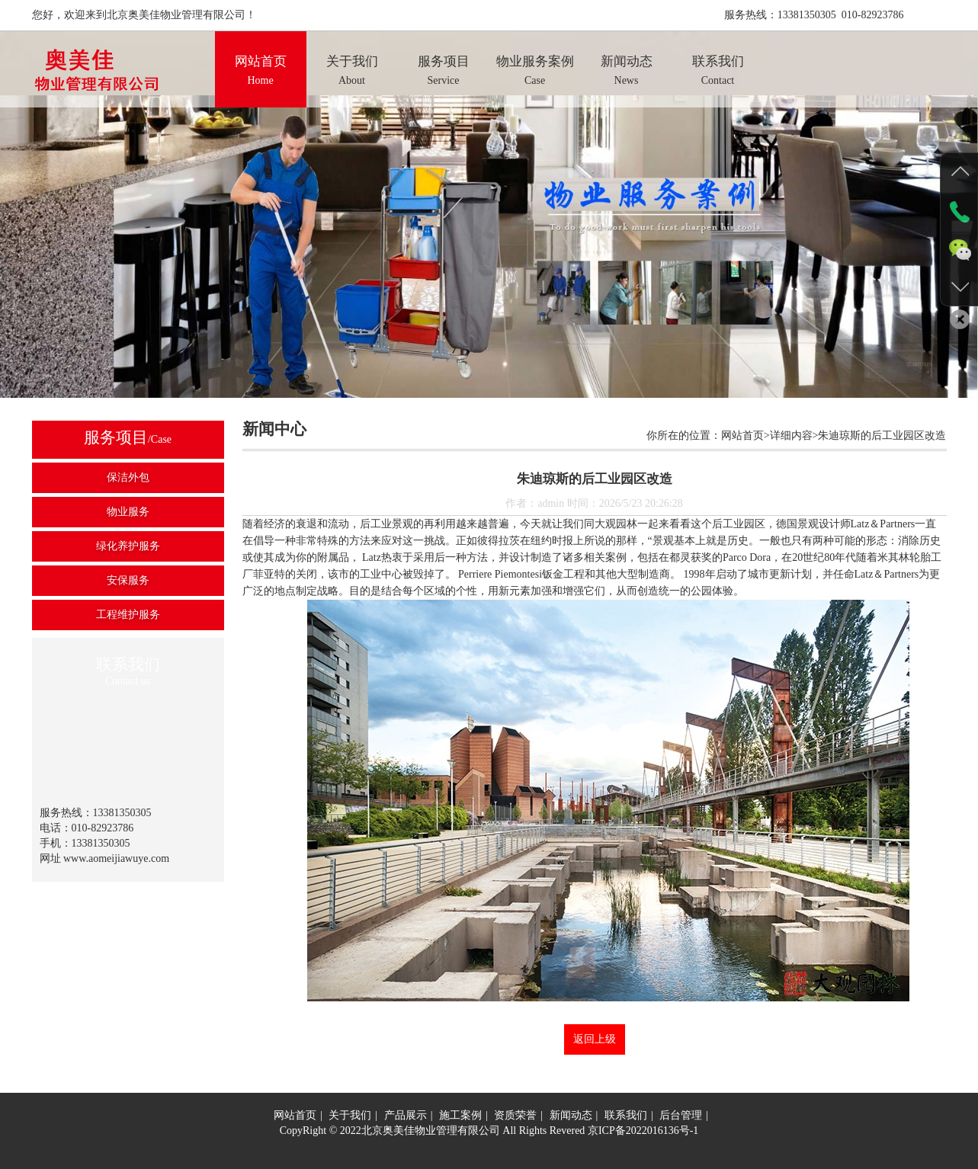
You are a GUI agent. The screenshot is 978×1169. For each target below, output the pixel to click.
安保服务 (128, 580)
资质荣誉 (515, 1115)
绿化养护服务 (128, 546)
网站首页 (295, 1115)
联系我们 (625, 1115)
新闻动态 (571, 1115)
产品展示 (405, 1115)
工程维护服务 (128, 614)
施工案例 (460, 1115)
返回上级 (594, 1039)
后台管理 (680, 1115)
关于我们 (350, 1115)
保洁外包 (128, 477)
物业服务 (128, 511)
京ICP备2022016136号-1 (643, 1130)
